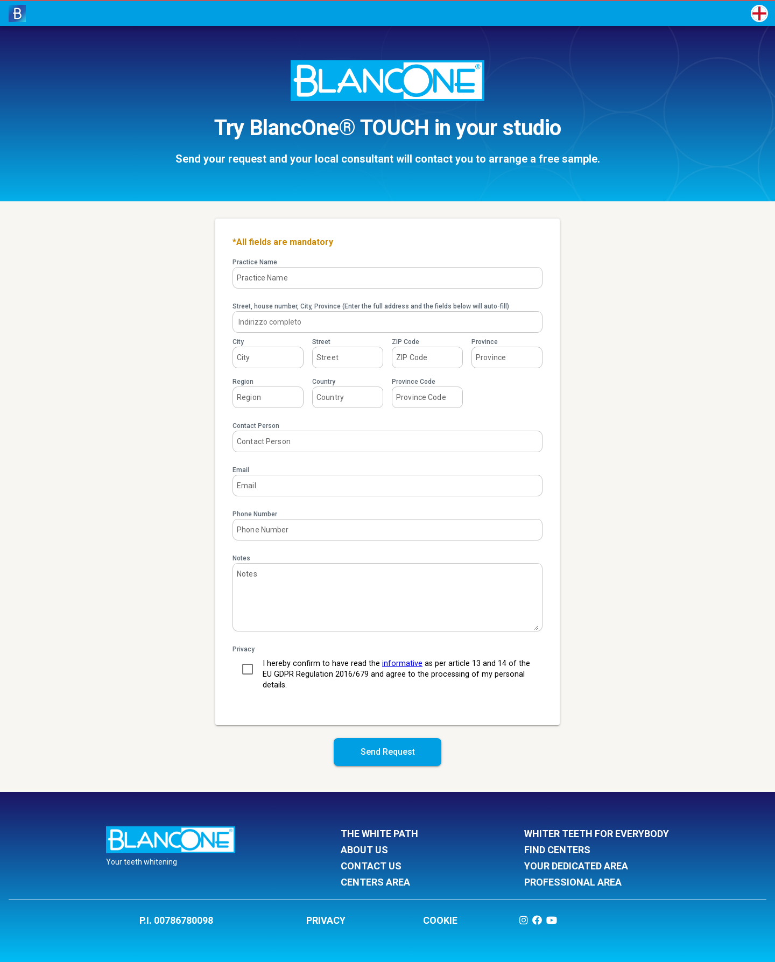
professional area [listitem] (596, 883)
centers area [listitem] (413, 883)
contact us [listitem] (413, 867)
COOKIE (440, 920)
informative (402, 663)
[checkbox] (247, 669)
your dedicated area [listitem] (596, 867)
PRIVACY (326, 920)
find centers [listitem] (596, 850)
